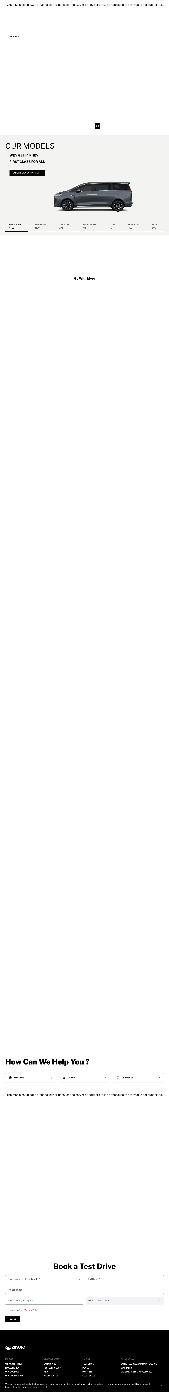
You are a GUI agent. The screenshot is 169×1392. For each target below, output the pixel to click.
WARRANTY (126, 1368)
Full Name (94, 1279)
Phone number (16, 1290)
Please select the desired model (24, 1279)
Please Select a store (98, 1300)
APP (122, 4)
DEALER (86, 1368)
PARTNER (87, 1372)
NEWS (47, 1372)
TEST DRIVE (88, 1364)
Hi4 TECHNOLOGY (52, 1368)
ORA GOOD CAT (12, 1372)
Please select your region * (20, 1300)
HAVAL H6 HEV (12, 1368)
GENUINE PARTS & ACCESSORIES (136, 1372)
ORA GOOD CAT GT (14, 1376)
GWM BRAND (50, 1364)
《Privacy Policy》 (32, 1310)
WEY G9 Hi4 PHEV (13, 1364)
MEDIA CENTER (51, 1376)
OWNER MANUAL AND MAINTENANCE (139, 1364)
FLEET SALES (110, 4)
